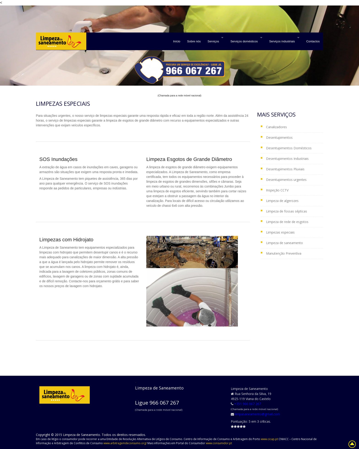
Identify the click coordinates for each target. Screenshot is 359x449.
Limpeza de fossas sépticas (286, 211)
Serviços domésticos (244, 41)
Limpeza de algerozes (282, 201)
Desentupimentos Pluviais (285, 169)
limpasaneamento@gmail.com (257, 414)
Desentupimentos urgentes (286, 179)
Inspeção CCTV (277, 190)
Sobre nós (194, 41)
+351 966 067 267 (247, 404)
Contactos (313, 41)
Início (176, 41)
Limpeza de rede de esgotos (287, 222)
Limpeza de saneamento (284, 243)
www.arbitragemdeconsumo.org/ (125, 443)
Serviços (213, 41)
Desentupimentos (279, 137)
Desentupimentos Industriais (287, 158)
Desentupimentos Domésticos (289, 148)
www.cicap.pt (270, 439)
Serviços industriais (282, 41)
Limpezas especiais (280, 232)
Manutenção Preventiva (283, 253)
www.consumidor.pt (219, 443)
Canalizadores (276, 127)
